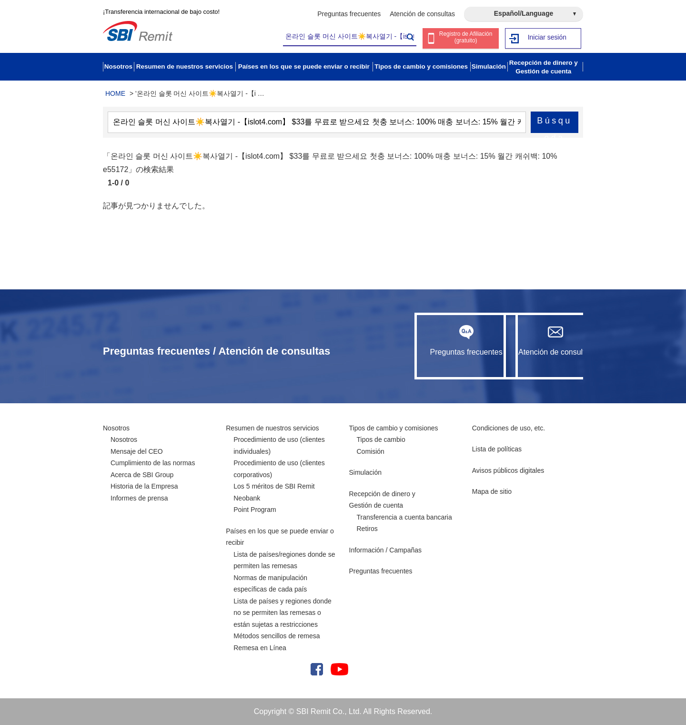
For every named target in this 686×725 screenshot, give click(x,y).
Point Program (254, 509)
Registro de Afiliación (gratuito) (466, 38)
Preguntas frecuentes (349, 14)
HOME (115, 93)
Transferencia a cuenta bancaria (404, 517)
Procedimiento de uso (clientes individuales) (278, 445)
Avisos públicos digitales (508, 470)
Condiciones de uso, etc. (508, 428)
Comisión (370, 451)
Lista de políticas (497, 449)
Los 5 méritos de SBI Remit (273, 486)
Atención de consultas (422, 14)
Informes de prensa (139, 498)
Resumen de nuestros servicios (272, 428)
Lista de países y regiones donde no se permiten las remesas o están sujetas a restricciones (282, 612)
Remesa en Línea (259, 648)
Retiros (367, 528)
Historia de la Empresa (144, 486)
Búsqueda (554, 124)
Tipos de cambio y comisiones (393, 428)
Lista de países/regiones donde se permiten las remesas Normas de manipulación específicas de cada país (284, 572)
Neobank (246, 498)
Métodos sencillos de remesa (276, 636)
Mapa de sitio (492, 491)
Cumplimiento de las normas (153, 463)
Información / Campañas (385, 550)
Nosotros (116, 428)
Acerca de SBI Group (142, 475)
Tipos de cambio (381, 439)
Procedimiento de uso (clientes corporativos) (278, 469)
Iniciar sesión (547, 38)
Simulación (365, 472)
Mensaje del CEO (137, 451)
